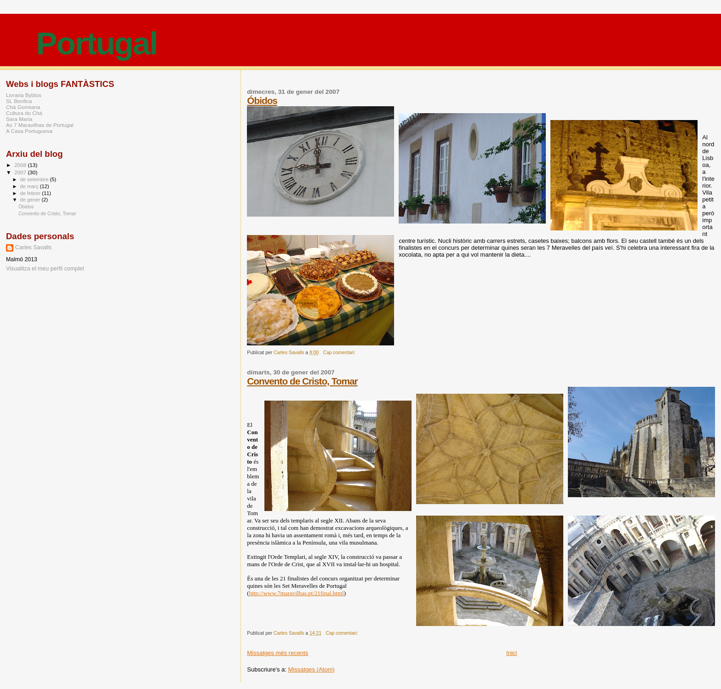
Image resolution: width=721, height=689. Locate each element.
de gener (31, 199)
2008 (21, 165)
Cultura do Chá (24, 113)
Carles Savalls (33, 247)
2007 (21, 172)
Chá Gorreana (23, 107)
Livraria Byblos (23, 95)
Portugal (96, 43)
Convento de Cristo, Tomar (302, 381)
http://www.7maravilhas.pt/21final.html (296, 593)
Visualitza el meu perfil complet (45, 268)
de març (30, 186)
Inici (511, 652)
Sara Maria (19, 119)
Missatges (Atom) (311, 669)
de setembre (35, 179)
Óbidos (262, 100)
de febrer (31, 193)
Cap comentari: (339, 352)
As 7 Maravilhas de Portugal (40, 125)
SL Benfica (19, 101)
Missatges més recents (277, 652)
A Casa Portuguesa (29, 131)
